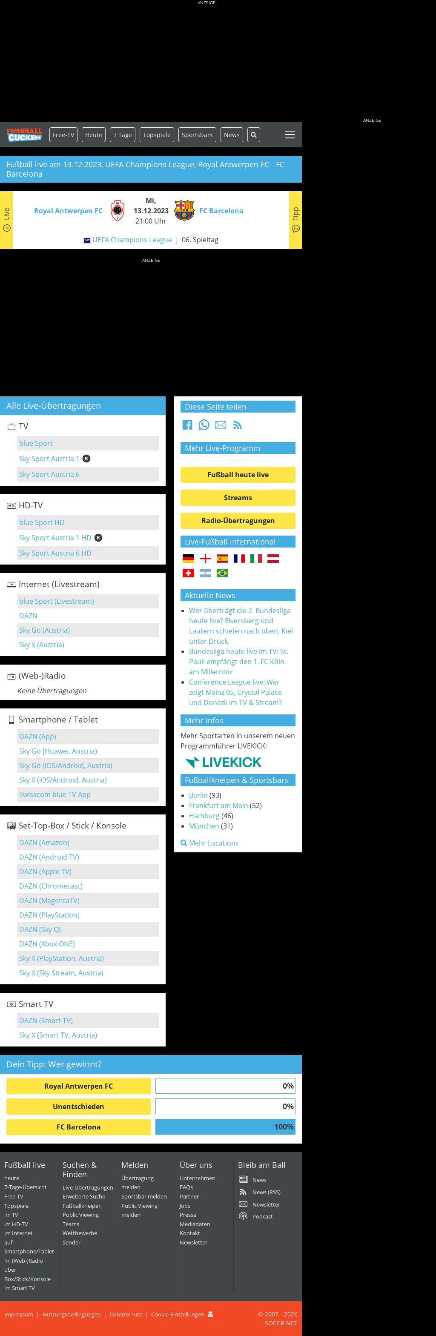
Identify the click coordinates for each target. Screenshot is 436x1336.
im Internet (18, 1233)
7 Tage (122, 135)
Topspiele (16, 1206)
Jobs (185, 1206)
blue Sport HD (42, 522)
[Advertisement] (206, 62)
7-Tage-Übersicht (25, 1187)
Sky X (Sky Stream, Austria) (61, 973)
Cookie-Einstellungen (177, 1314)
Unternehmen (197, 1178)
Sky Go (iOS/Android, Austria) (65, 765)
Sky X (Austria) (41, 644)
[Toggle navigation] (290, 134)
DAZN (28, 615)
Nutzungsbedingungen (72, 1314)
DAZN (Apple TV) (45, 871)
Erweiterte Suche (84, 1196)
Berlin (198, 795)
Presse (188, 1214)
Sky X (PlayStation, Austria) (61, 958)
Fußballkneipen (82, 1206)
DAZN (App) (37, 736)
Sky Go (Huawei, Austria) (58, 751)
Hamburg (204, 815)
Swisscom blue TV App (55, 794)
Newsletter (193, 1242)
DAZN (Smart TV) (46, 1020)
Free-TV (63, 135)
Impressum (18, 1314)
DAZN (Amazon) (44, 842)
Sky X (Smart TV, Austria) (58, 1035)
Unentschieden (78, 1106)
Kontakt (190, 1233)
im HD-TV (16, 1224)
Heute (93, 135)
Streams (238, 497)
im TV (11, 1214)
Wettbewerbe (80, 1233)
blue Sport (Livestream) (56, 601)
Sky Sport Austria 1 (49, 458)
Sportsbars (197, 135)
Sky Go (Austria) (44, 630)
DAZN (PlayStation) (49, 915)
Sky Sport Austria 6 (49, 474)
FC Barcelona (79, 1127)
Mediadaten (195, 1224)
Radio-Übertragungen (238, 520)
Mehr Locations (210, 843)
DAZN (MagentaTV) (49, 900)
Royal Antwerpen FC (78, 1086)
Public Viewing (81, 1214)
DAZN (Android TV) (49, 857)
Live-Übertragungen (88, 1187)
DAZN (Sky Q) (40, 929)
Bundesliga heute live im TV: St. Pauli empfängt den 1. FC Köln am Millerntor (238, 662)
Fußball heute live (238, 474)
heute (11, 1178)
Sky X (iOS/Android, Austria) (63, 780)
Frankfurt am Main (218, 805)
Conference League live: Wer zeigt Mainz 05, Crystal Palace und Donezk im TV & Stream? (235, 692)
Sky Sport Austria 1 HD (55, 537)
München (204, 826)
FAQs (186, 1187)
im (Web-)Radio (23, 1260)
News (232, 135)
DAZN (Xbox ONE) (47, 944)
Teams (71, 1224)
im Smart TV (19, 1288)
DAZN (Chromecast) (51, 886)
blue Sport (36, 443)
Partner (189, 1196)
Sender (71, 1242)
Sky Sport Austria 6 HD (55, 553)
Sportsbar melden (144, 1196)
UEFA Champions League (132, 239)
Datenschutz (126, 1314)
